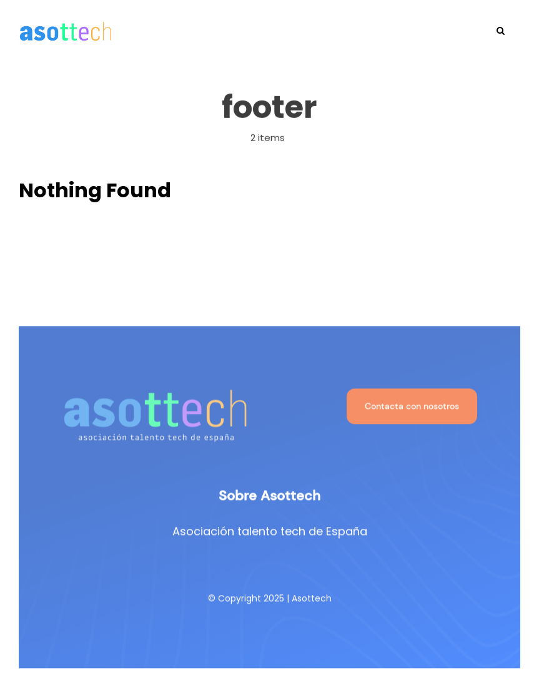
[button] (501, 29)
